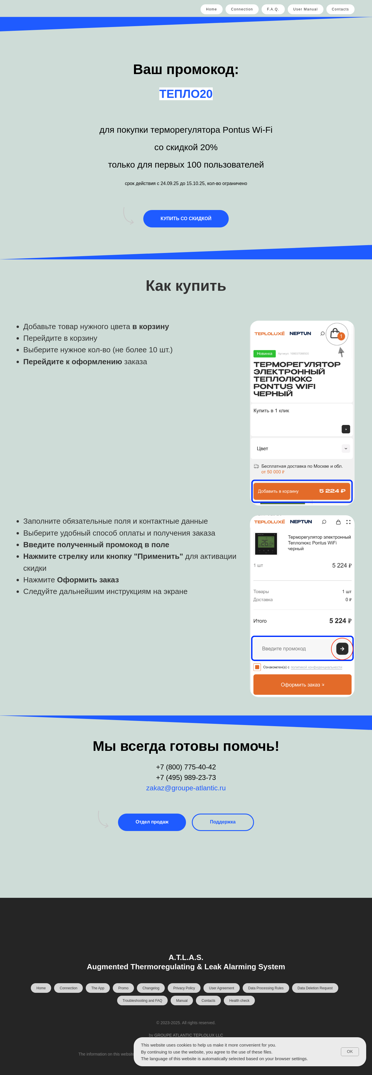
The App (97, 988)
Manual (181, 1001)
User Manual (305, 9)
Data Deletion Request (315, 988)
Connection (242, 9)
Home (211, 9)
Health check (239, 1001)
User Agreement (221, 988)
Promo (123, 988)
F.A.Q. (273, 9)
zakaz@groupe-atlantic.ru (186, 788)
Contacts (340, 9)
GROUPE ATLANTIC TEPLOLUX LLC (188, 1035)
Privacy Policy (184, 988)
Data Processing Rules (266, 988)
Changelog (150, 988)
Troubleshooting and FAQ (142, 1001)
